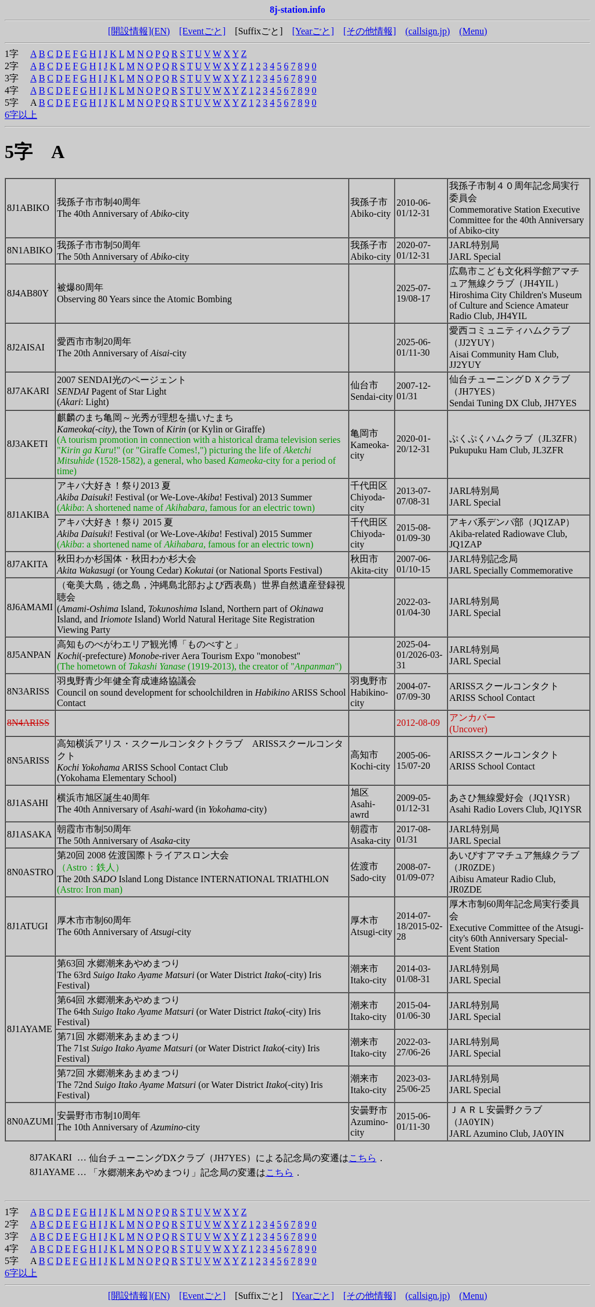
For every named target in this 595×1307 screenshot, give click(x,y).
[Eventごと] (202, 31)
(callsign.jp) (427, 31)
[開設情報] (130, 31)
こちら (363, 1158)
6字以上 (21, 115)
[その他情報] (369, 31)
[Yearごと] (313, 31)
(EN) (160, 31)
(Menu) (473, 31)
